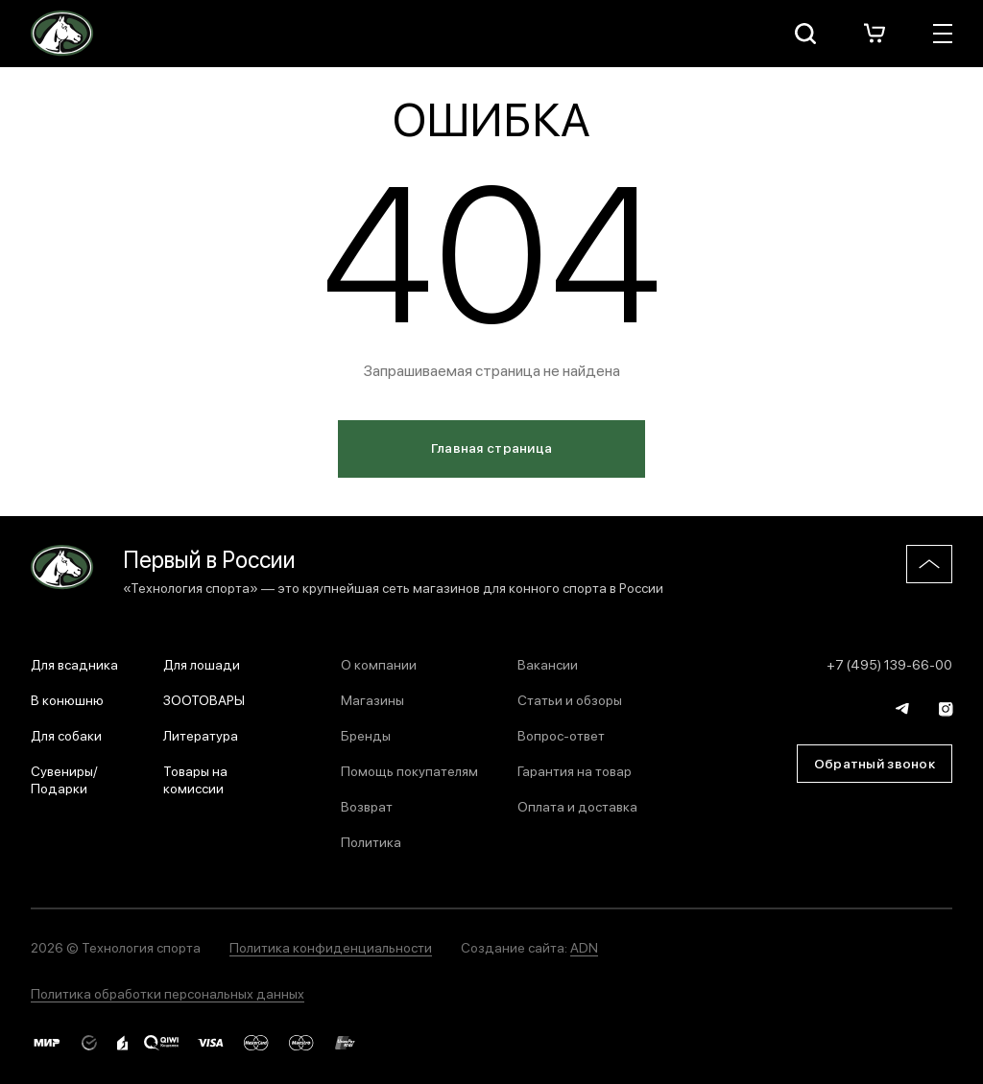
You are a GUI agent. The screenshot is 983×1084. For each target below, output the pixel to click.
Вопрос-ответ (561, 734)
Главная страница (491, 447)
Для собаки (66, 734)
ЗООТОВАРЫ (204, 699)
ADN (584, 946)
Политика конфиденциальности (330, 946)
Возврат (367, 805)
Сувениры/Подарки (64, 779)
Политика (371, 841)
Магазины (372, 699)
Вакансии (547, 663)
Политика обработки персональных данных (167, 993)
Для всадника (74, 663)
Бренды (366, 734)
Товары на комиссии (195, 779)
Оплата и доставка (577, 805)
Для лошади (201, 663)
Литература (200, 734)
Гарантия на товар (574, 770)
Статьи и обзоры (569, 699)
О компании (379, 663)
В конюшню (67, 699)
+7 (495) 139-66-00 (889, 663)
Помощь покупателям (409, 770)
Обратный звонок (874, 762)
